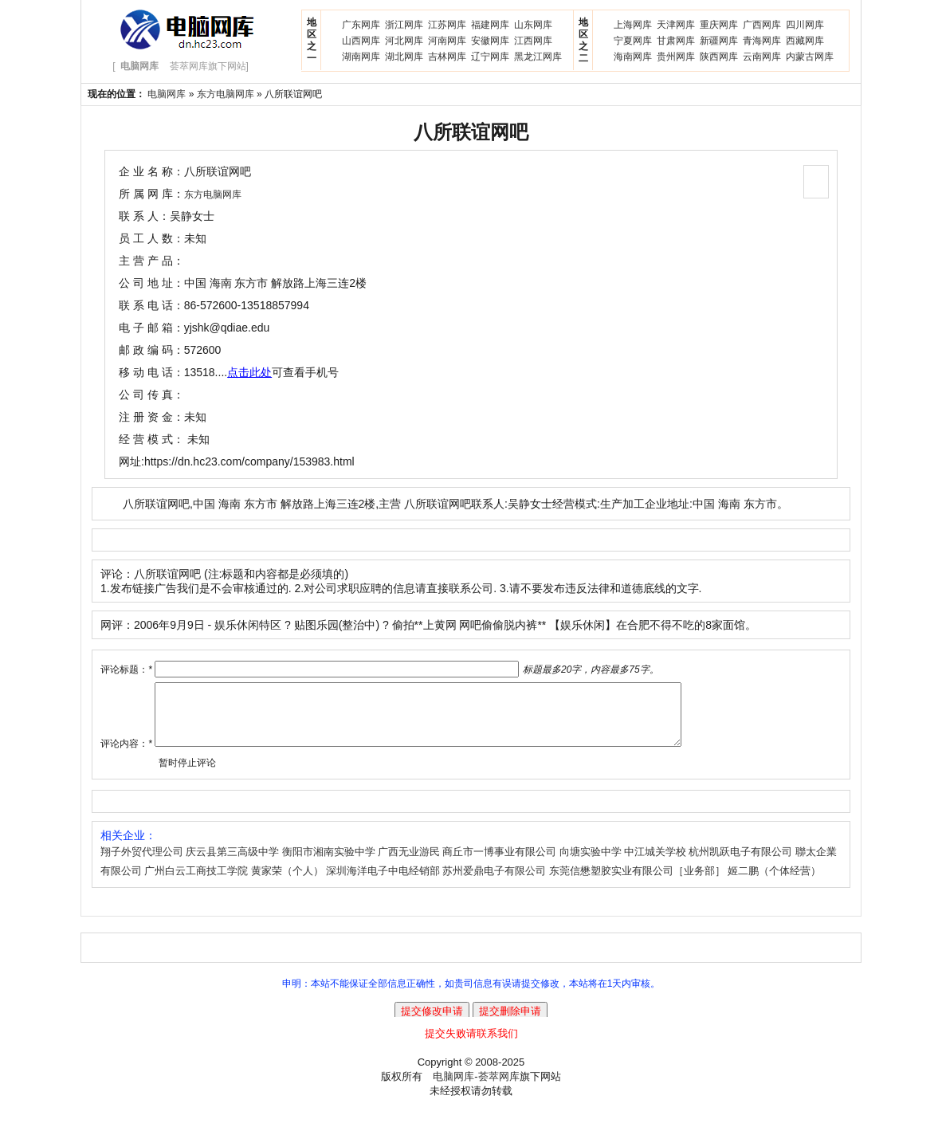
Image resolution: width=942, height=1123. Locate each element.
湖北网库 (404, 56)
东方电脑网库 (225, 94)
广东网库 (361, 24)
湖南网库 (361, 56)
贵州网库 (676, 56)
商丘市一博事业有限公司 (499, 864)
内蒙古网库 (810, 56)
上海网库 (633, 24)
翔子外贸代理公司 (141, 864)
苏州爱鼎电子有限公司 (494, 883)
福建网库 (490, 24)
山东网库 (533, 24)
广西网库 (762, 24)
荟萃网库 (499, 1088)
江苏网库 (447, 24)
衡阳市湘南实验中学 (328, 864)
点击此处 (249, 372)
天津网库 (676, 24)
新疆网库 (719, 40)
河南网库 (447, 40)
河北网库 (404, 40)
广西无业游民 (409, 864)
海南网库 (633, 56)
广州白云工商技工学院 (196, 883)
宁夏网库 (633, 40)
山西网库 (361, 40)
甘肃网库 (676, 40)
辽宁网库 (490, 56)
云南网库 (762, 56)
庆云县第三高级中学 (232, 864)
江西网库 (533, 40)
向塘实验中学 (590, 864)
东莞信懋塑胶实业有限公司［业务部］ (637, 883)
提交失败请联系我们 (471, 1045)
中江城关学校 (655, 864)
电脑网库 (166, 94)
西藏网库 (805, 40)
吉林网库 (447, 56)
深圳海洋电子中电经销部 (383, 883)
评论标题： (126, 669)
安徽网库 (490, 40)
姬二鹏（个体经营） (774, 883)
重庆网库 (719, 24)
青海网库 (762, 40)
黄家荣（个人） (287, 883)
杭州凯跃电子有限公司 (740, 864)
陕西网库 (719, 56)
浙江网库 (404, 24)
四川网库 (805, 24)
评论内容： (126, 755)
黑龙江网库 (538, 56)
